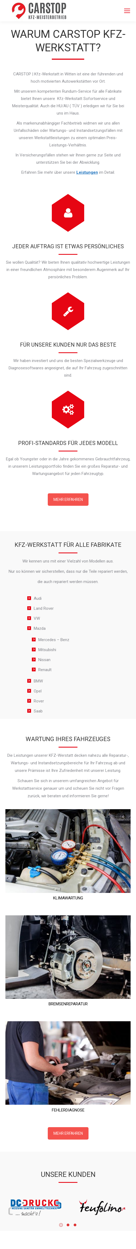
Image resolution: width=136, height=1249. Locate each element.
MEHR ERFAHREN (68, 499)
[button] (61, 1224)
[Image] (34, 1207)
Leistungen (87, 172)
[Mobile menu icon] (127, 10)
